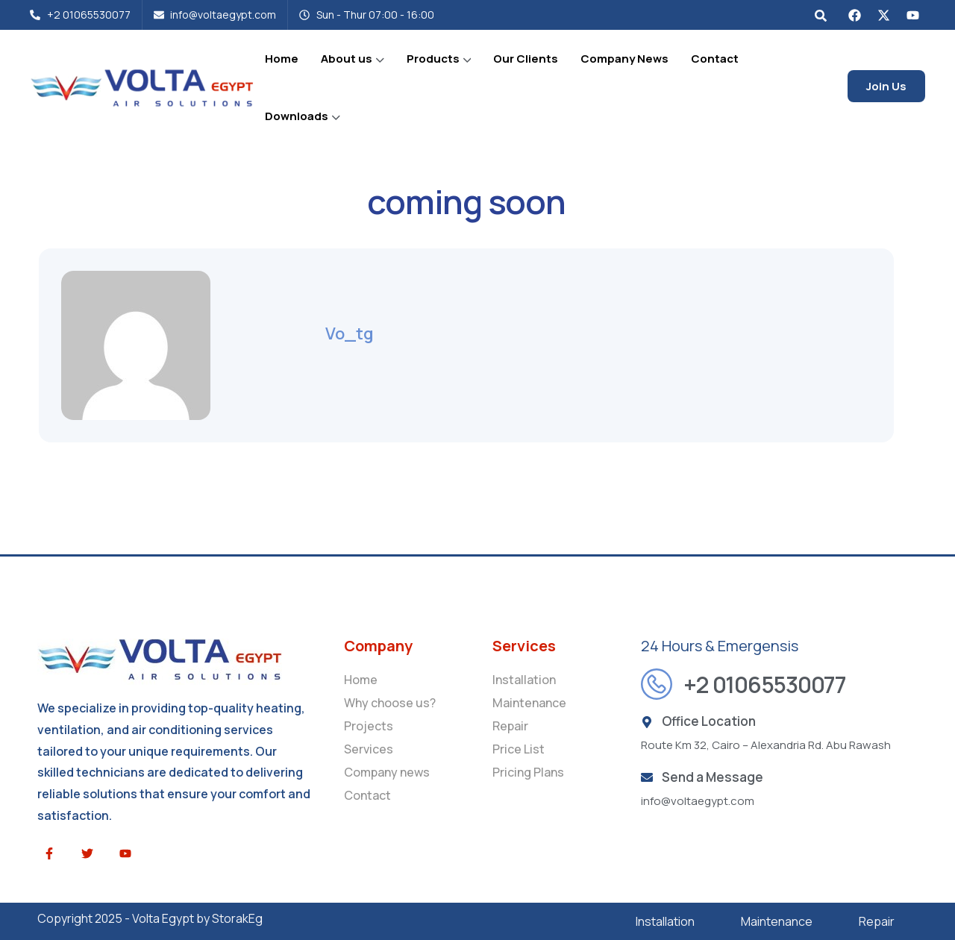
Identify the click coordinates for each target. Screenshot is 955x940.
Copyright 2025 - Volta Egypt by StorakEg (150, 918)
